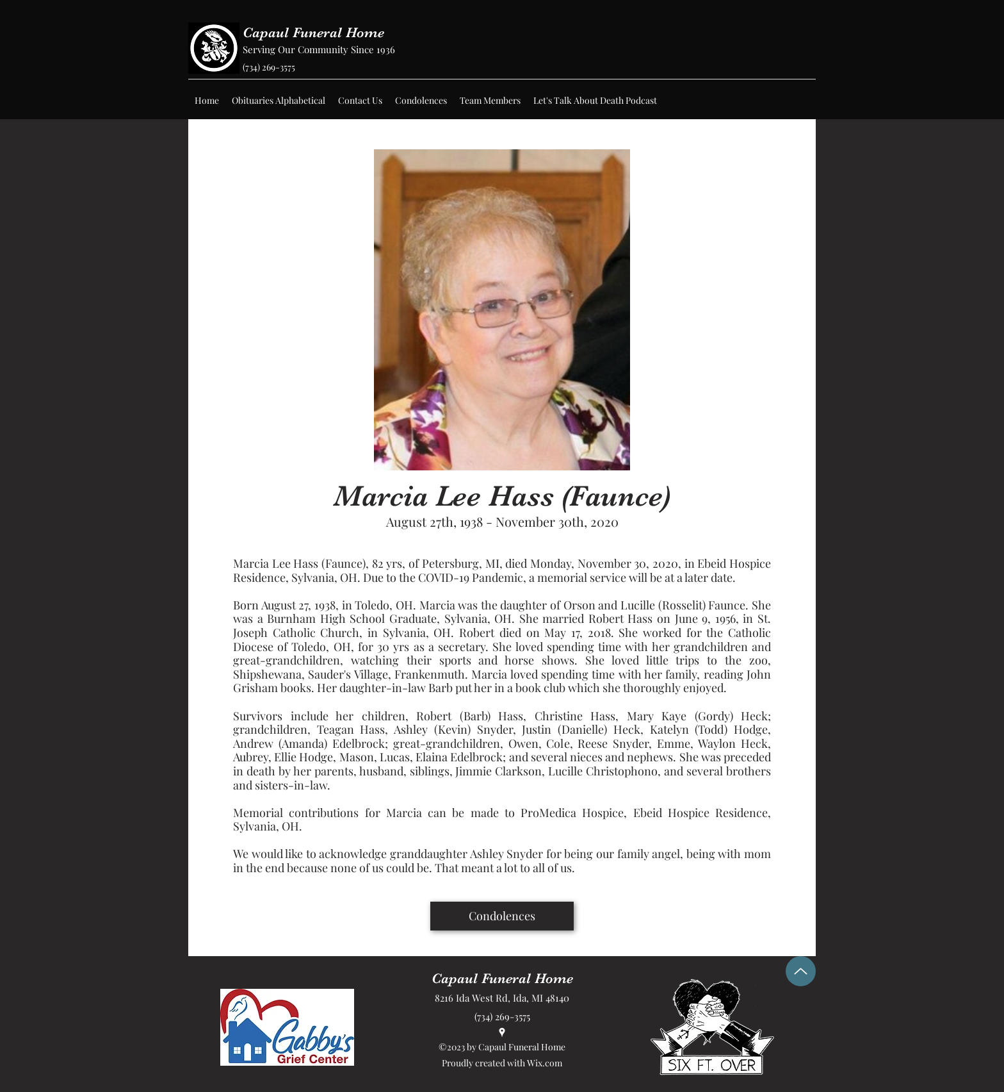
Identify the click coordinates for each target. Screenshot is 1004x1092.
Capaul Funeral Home (313, 32)
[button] (278, 100)
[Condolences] (502, 916)
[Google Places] (502, 1032)
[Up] (801, 971)
